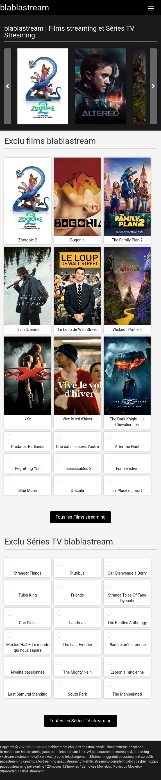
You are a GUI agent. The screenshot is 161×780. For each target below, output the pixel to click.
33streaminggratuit (103, 757)
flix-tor (128, 761)
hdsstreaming (31, 752)
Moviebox (104, 766)
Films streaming (32, 771)
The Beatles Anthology (127, 622)
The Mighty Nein (77, 672)
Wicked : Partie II (127, 329)
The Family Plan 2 (127, 240)
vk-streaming (139, 752)
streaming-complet (108, 761)
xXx (27, 419)
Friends (77, 595)
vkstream (7, 757)
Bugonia (77, 240)
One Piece (28, 622)
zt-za (141, 757)
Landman (77, 622)
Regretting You (27, 468)
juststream (50, 752)
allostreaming (46, 761)
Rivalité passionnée (27, 672)
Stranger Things (27, 573)
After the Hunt (127, 446)
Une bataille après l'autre (77, 446)
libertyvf (85, 752)
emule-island (105, 747)
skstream (22, 757)
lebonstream (68, 752)
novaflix (35, 757)
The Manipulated (127, 694)
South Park (77, 694)
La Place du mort (127, 490)
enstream (121, 752)
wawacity (49, 757)
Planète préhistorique (127, 644)
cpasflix (29, 761)
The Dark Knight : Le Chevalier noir (127, 422)
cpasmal (88, 747)
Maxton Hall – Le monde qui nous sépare (27, 647)
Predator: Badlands (27, 446)
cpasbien (141, 761)
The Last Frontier (77, 644)
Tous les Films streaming (80, 517)
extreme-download (129, 747)
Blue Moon (27, 490)
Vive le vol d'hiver (77, 419)
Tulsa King (28, 595)
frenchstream (10, 752)
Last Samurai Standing (27, 694)
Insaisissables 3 (78, 468)
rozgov (153, 761)
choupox (74, 747)
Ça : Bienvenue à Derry (127, 573)
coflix (150, 757)
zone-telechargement (73, 757)
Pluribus (77, 573)
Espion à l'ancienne (127, 672)
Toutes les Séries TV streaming (80, 720)
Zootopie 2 (27, 240)
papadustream (103, 752)
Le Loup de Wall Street (77, 329)
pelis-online (35, 766)
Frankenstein (127, 468)
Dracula (77, 490)
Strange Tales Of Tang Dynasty (127, 598)
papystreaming (11, 761)
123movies (53, 766)
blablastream (57, 747)
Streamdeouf (9, 771)
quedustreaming (69, 761)
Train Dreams (27, 329)
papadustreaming (13, 766)
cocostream (128, 757)
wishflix (88, 761)
